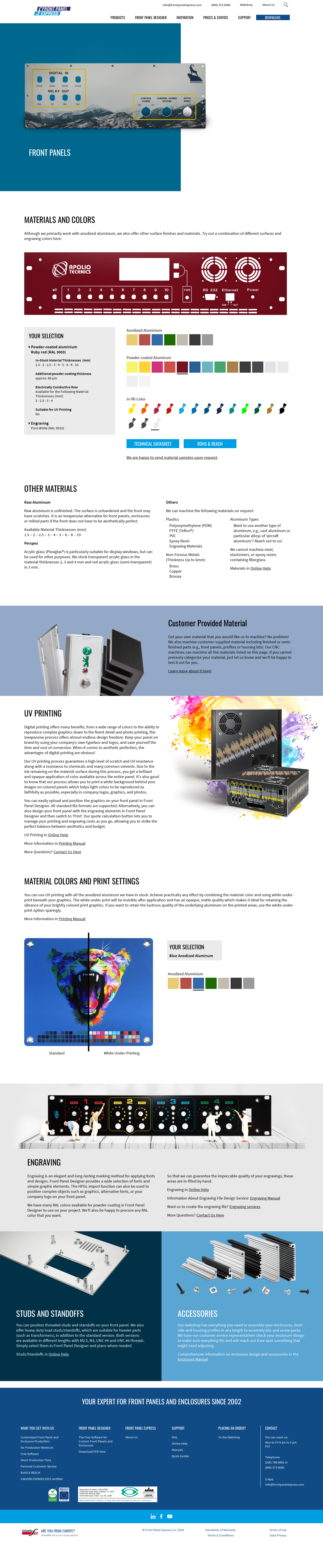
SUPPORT (244, 17)
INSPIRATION (185, 17)
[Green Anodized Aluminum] (169, 339)
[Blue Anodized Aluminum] (157, 339)
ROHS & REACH (210, 443)
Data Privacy (278, 1535)
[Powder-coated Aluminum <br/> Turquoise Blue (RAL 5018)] (207, 367)
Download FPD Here (92, 1452)
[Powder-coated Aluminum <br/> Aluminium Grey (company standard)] (270, 367)
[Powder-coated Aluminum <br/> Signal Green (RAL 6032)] (220, 367)
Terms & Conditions (220, 1535)
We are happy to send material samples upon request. (172, 457)
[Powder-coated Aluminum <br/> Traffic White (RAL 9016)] (144, 381)
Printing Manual (72, 843)
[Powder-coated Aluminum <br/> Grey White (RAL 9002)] (132, 381)
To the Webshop (229, 1437)
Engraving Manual (265, 1198)
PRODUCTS (118, 17)
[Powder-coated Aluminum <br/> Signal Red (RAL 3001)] (169, 367)
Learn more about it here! (190, 671)
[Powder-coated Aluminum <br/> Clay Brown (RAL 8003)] (232, 367)
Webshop (246, 5)
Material (145, 175)
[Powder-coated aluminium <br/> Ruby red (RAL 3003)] (182, 367)
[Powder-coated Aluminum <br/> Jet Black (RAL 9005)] (245, 367)
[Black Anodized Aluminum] (195, 339)
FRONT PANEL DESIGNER (151, 17)
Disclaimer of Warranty (220, 1530)
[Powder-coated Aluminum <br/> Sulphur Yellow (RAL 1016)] (132, 367)
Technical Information (157, 160)
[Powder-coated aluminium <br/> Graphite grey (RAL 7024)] (257, 367)
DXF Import (148, 170)
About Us (268, 5)
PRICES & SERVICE (215, 17)
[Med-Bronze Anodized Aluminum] (182, 339)
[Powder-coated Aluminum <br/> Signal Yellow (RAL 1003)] (144, 367)
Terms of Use (278, 1530)
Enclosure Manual (193, 1359)
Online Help (261, 568)
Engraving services (244, 1206)
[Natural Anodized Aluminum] (207, 339)
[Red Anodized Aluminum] (144, 339)
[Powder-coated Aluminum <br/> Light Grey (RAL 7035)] (282, 367)
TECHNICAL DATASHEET (153, 443)
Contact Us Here (67, 851)
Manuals (177, 1450)
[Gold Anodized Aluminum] (132, 339)
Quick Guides (180, 1456)
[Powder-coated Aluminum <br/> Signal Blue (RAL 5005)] (195, 367)
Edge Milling (149, 165)
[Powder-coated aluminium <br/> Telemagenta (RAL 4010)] (157, 367)
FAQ (174, 1437)
